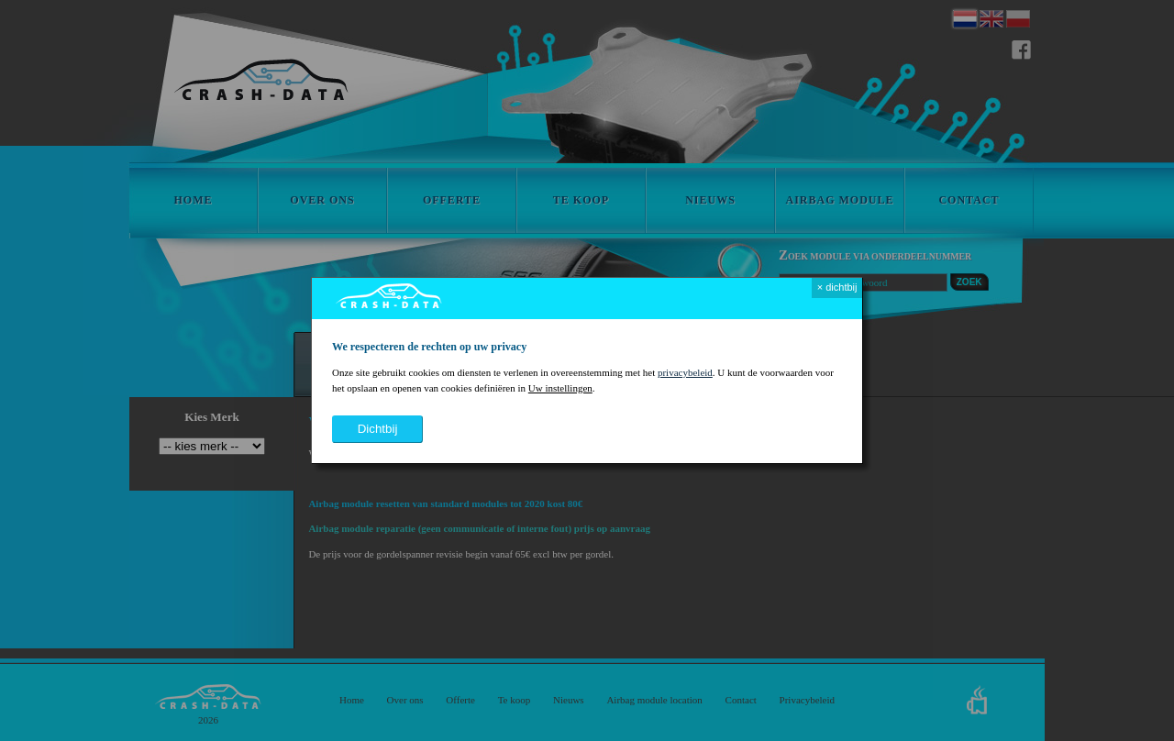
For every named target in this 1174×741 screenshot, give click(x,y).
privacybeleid (685, 372)
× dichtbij (837, 287)
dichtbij (378, 429)
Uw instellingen (560, 387)
